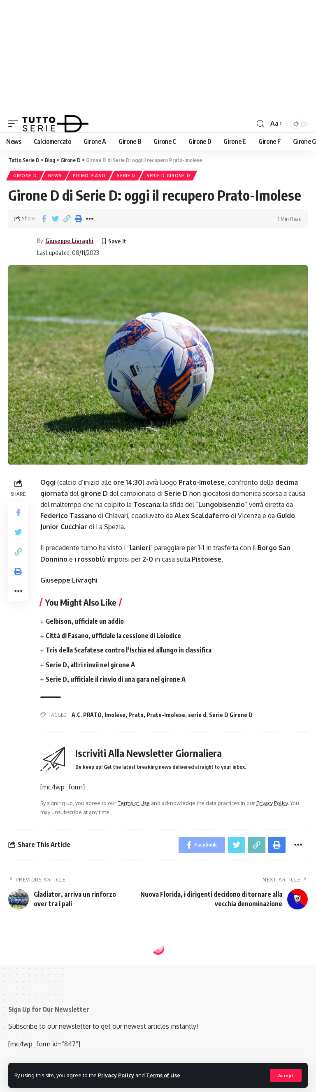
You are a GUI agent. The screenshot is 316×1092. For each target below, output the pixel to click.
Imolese (115, 714)
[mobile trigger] (15, 123)
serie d (197, 714)
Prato (136, 714)
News (55, 175)
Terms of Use (163, 1075)
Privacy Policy (116, 1075)
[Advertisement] (158, 57)
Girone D (25, 175)
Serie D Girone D (168, 175)
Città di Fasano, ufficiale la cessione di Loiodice (113, 636)
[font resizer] (275, 123)
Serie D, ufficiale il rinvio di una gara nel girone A (116, 679)
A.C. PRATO (87, 714)
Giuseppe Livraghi (69, 240)
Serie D (126, 175)
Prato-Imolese (165, 714)
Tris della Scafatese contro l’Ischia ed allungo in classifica (128, 650)
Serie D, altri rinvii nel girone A (90, 665)
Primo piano (89, 175)
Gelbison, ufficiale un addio (85, 621)
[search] (260, 124)
